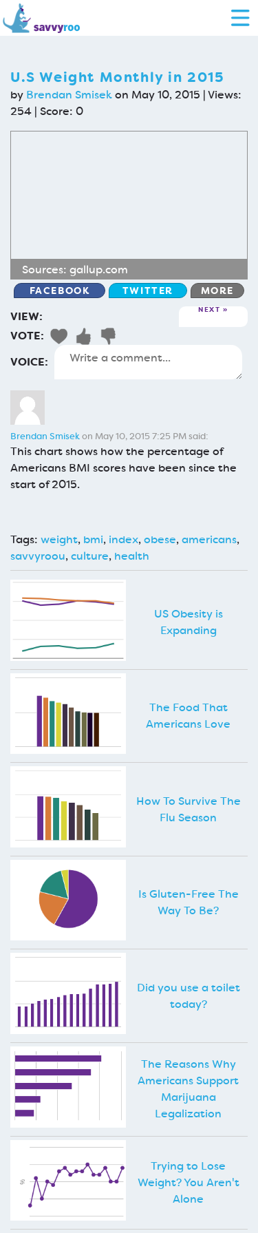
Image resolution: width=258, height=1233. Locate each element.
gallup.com (98, 269)
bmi (93, 539)
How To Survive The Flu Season (188, 809)
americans (209, 539)
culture (90, 556)
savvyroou (37, 556)
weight (59, 539)
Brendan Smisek (69, 94)
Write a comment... (148, 362)
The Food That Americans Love (188, 715)
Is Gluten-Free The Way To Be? (188, 902)
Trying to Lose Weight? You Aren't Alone (188, 1182)
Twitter (147, 290)
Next (209, 310)
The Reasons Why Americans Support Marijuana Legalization (188, 1089)
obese (160, 539)
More (217, 290)
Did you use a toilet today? (188, 995)
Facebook (60, 290)
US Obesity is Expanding (188, 622)
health (131, 556)
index (123, 539)
